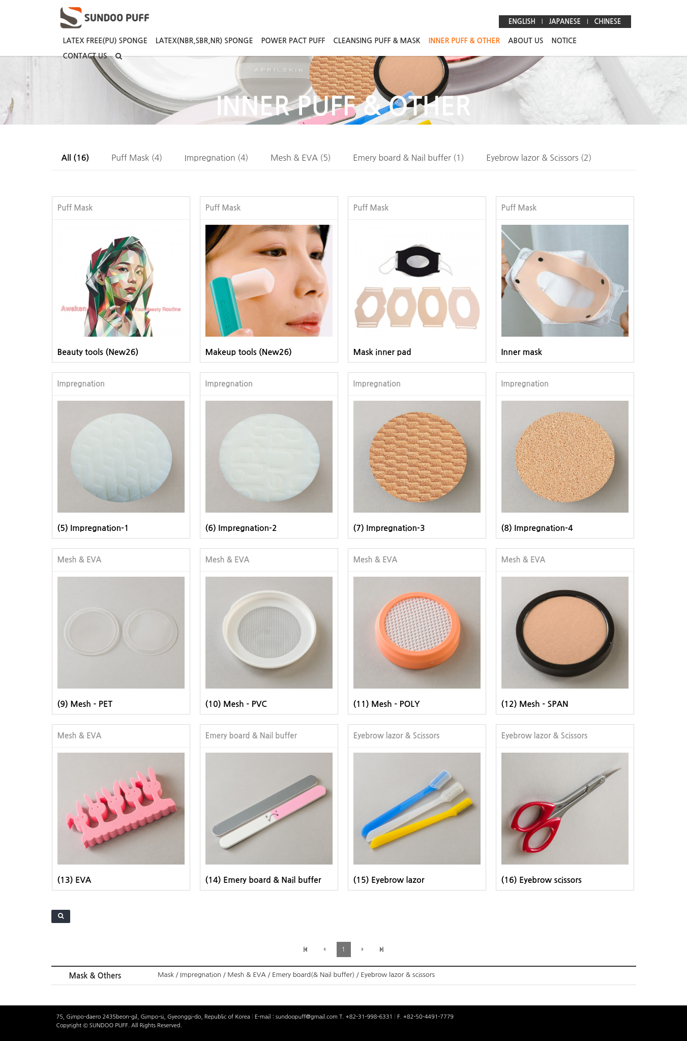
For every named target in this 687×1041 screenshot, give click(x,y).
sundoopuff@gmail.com (307, 1017)
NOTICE (564, 40)
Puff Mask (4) (136, 158)
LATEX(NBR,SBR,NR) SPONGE (204, 40)
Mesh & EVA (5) (301, 158)
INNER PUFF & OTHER (464, 40)
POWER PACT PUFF (293, 40)
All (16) (75, 158)
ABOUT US (525, 40)
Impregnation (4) (217, 158)
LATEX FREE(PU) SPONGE (105, 40)
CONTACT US (85, 56)
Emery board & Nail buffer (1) (408, 158)
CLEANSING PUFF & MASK (377, 40)
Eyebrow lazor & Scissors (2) (538, 158)
